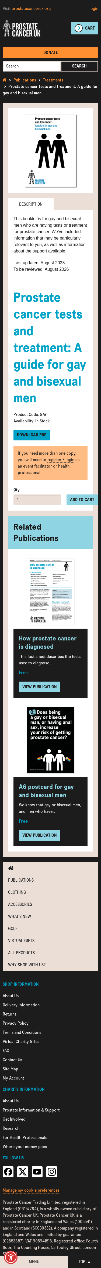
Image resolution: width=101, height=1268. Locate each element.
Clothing (17, 892)
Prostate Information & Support (31, 1110)
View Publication (39, 687)
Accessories (20, 904)
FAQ (6, 1050)
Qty (16, 490)
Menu (34, 1262)
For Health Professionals (25, 1137)
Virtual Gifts (21, 940)
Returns (9, 1014)
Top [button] (84, 1262)
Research (11, 1128)
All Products (21, 953)
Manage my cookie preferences (31, 1190)
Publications (24, 80)
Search (79, 66)
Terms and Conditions (22, 1032)
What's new (19, 916)
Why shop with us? (27, 965)
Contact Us (12, 1060)
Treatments (53, 80)
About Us (11, 996)
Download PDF (31, 435)
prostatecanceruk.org (31, 8)
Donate (50, 52)
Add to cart (82, 500)
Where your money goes (25, 1146)
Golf (13, 928)
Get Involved (14, 1119)
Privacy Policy (16, 1023)
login (93, 8)
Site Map (10, 1069)
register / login (60, 459)
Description (31, 204)
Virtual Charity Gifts (21, 1041)
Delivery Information (21, 1005)
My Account (13, 1078)
